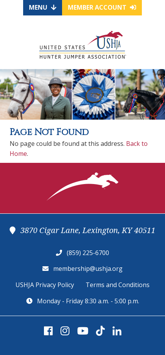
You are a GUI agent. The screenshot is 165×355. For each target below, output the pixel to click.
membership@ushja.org (88, 268)
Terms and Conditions (118, 285)
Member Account (102, 7)
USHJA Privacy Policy (44, 285)
